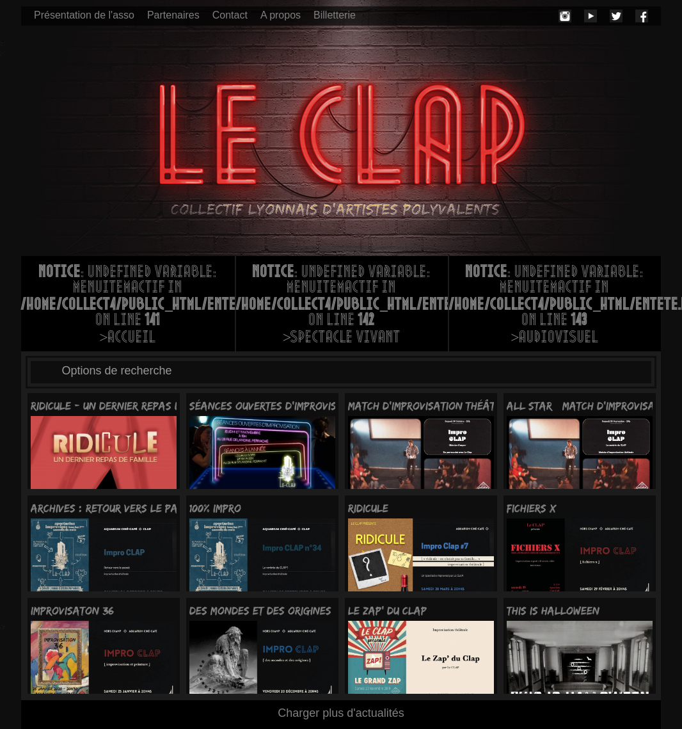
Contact (230, 15)
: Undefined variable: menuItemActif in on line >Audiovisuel (555, 306)
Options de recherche (117, 370)
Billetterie (334, 15)
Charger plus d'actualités (341, 713)
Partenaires (173, 15)
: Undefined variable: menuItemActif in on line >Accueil (128, 306)
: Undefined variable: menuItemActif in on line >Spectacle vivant (342, 306)
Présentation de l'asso (84, 15)
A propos (280, 15)
